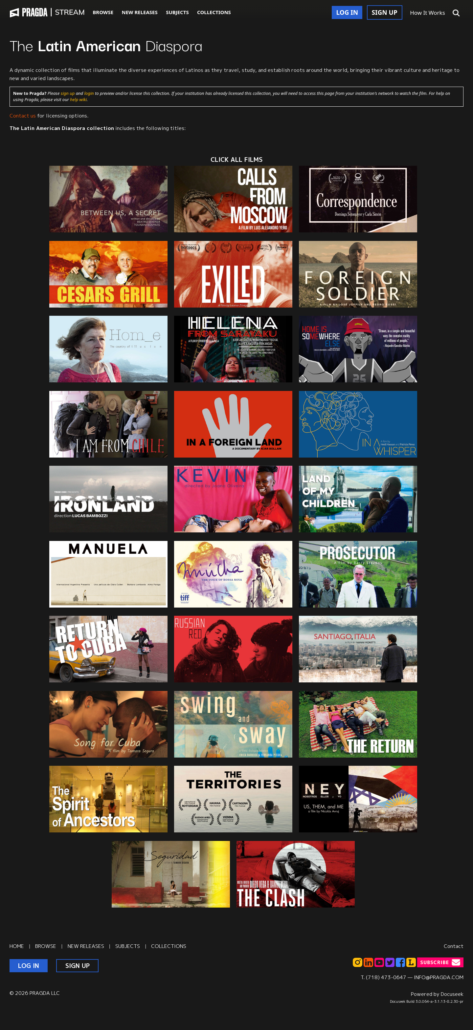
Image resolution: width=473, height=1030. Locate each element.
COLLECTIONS (214, 12)
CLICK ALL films (236, 159)
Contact (453, 946)
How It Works (427, 12)
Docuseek (452, 994)
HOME (17, 946)
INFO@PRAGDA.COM (438, 977)
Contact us (23, 115)
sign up (68, 93)
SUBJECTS (177, 12)
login (89, 93)
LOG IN (347, 12)
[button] (456, 13)
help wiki (78, 99)
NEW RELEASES (139, 12)
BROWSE (103, 12)
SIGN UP (384, 12)
